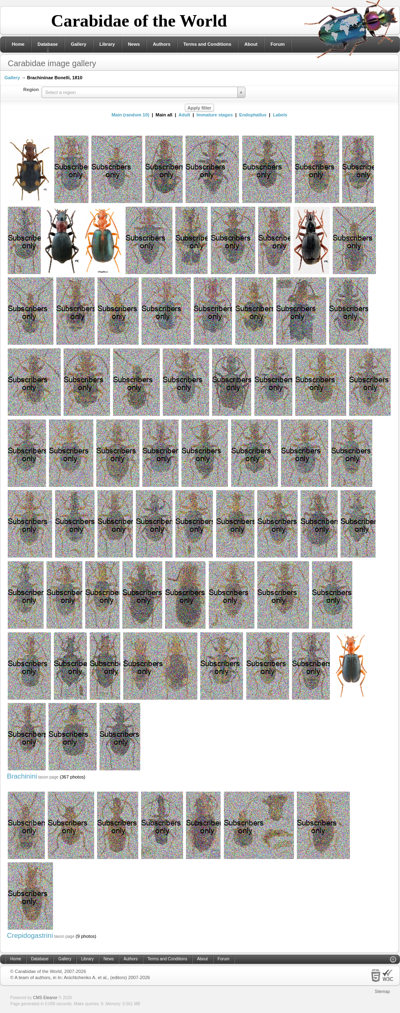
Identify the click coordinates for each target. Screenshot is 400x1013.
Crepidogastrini (30, 935)
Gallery (78, 44)
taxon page (48, 777)
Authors (161, 44)
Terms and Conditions (207, 44)
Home (18, 44)
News (134, 44)
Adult (184, 114)
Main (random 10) (130, 114)
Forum (277, 44)
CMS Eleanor (45, 997)
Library (107, 44)
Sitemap (382, 991)
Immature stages (215, 114)
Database (48, 44)
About (250, 44)
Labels (280, 114)
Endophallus (252, 114)
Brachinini (22, 776)
